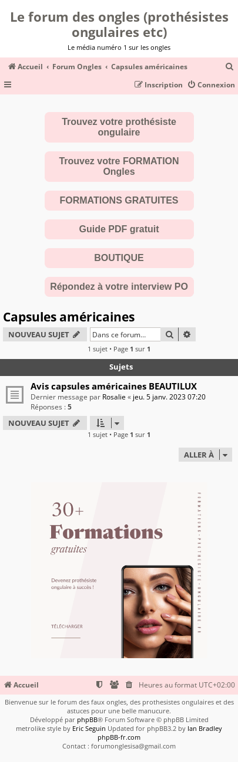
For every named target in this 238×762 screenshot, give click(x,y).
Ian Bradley (204, 728)
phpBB (87, 719)
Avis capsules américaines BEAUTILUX (114, 386)
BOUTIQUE (118, 258)
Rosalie (114, 397)
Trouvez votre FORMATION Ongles (119, 166)
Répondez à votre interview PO (119, 287)
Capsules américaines (69, 317)
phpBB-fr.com (119, 737)
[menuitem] (229, 67)
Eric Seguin (89, 728)
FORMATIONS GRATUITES (118, 200)
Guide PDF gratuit (119, 229)
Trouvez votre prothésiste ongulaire (119, 127)
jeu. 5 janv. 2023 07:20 (169, 397)
